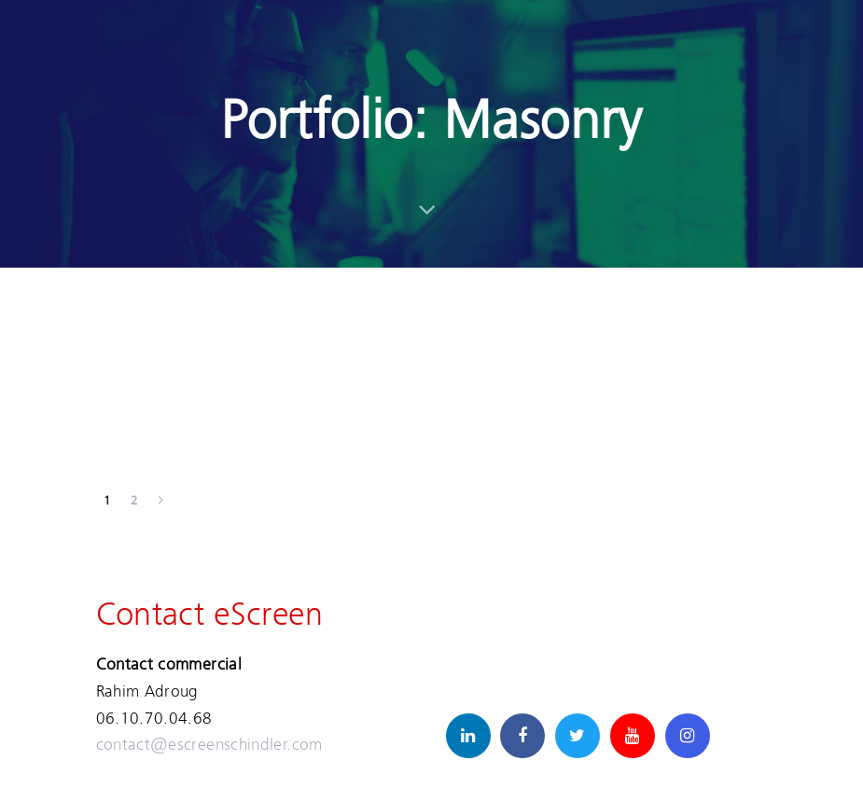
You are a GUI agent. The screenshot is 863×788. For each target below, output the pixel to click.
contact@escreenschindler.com (209, 744)
